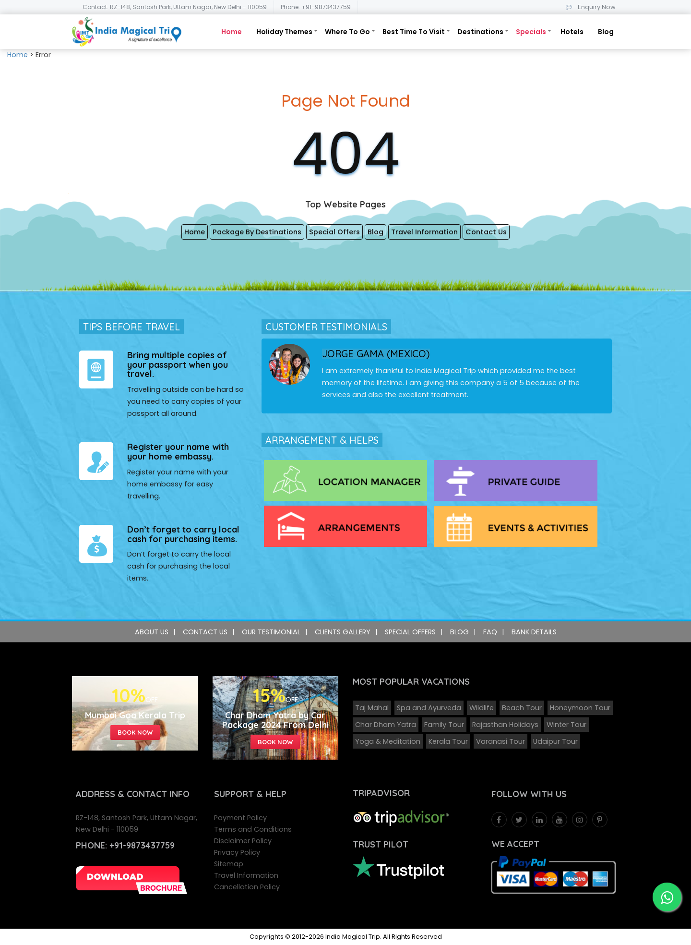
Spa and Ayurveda (429, 708)
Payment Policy (240, 818)
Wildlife (481, 708)
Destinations (480, 31)
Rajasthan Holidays (505, 724)
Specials (531, 31)
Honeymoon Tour (580, 708)
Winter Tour (566, 724)
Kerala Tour (448, 741)
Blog (606, 31)
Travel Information (424, 232)
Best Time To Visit (413, 31)
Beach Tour (522, 708)
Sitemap (228, 864)
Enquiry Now (589, 7)
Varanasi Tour (500, 741)
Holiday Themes (284, 31)
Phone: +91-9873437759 (316, 7)
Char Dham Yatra (385, 724)
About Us (151, 632)
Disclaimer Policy (243, 841)
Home (231, 31)
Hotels (572, 31)
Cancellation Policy (247, 887)
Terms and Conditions (253, 829)
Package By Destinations (257, 232)
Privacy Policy (237, 852)
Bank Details (534, 632)
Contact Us (486, 232)
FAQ (490, 632)
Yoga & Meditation (387, 741)
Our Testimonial (271, 632)
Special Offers (334, 232)
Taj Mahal (372, 708)
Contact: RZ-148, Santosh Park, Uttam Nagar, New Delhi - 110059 (175, 7)
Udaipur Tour (555, 741)
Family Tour (444, 724)
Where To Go (347, 31)
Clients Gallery (342, 632)
